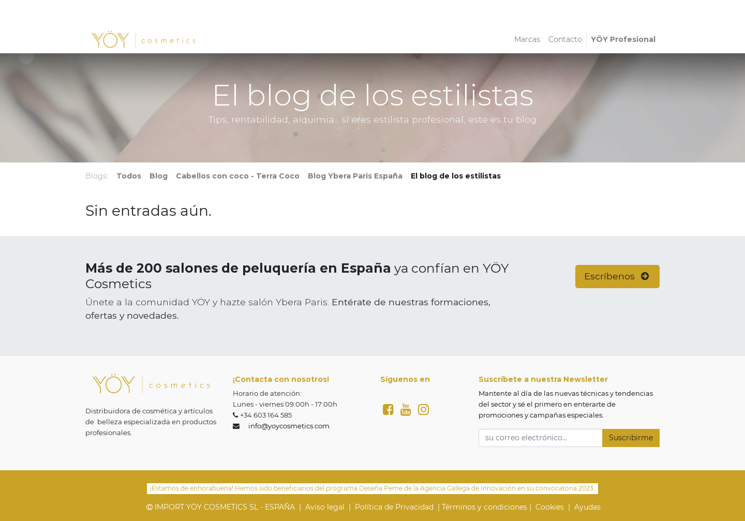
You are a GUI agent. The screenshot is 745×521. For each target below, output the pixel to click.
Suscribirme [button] (631, 437)
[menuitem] (527, 39)
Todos (128, 176)
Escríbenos (617, 276)
